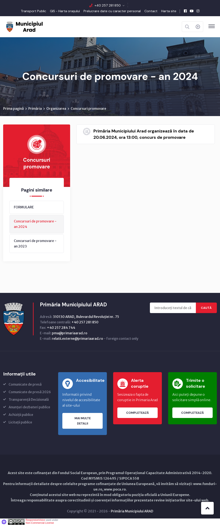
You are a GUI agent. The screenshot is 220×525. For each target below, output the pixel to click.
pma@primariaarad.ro (69, 333)
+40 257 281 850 (107, 5)
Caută (206, 308)
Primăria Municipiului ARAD (132, 511)
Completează (137, 413)
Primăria (35, 108)
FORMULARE (24, 207)
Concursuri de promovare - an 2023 (35, 243)
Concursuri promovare (88, 108)
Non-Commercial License (40, 522)
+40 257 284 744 (61, 327)
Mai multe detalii (83, 420)
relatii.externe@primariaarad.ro (77, 338)
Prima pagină (13, 108)
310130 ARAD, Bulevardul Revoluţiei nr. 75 (86, 317)
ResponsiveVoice (35, 519)
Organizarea (56, 108)
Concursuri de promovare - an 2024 (35, 224)
